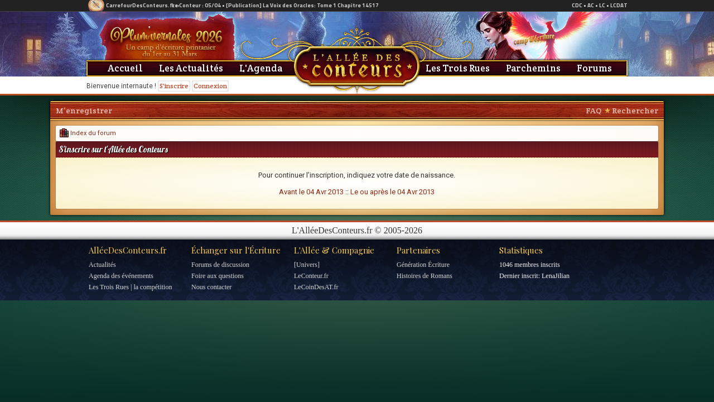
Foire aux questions (217, 276)
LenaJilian (556, 276)
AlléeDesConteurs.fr (128, 250)
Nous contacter (211, 287)
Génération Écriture (423, 265)
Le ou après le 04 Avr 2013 (392, 192)
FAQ (593, 111)
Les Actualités (191, 68)
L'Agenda (260, 68)
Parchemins (533, 68)
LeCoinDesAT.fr (316, 287)
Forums (594, 68)
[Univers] (307, 265)
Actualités (102, 265)
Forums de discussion (220, 265)
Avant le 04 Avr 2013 (311, 192)
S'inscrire (174, 86)
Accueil (125, 68)
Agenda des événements (121, 276)
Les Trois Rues (458, 68)
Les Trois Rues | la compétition (130, 287)
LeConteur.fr (311, 276)
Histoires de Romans (424, 276)
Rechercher (635, 111)
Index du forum (88, 133)
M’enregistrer (84, 111)
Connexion (210, 86)
